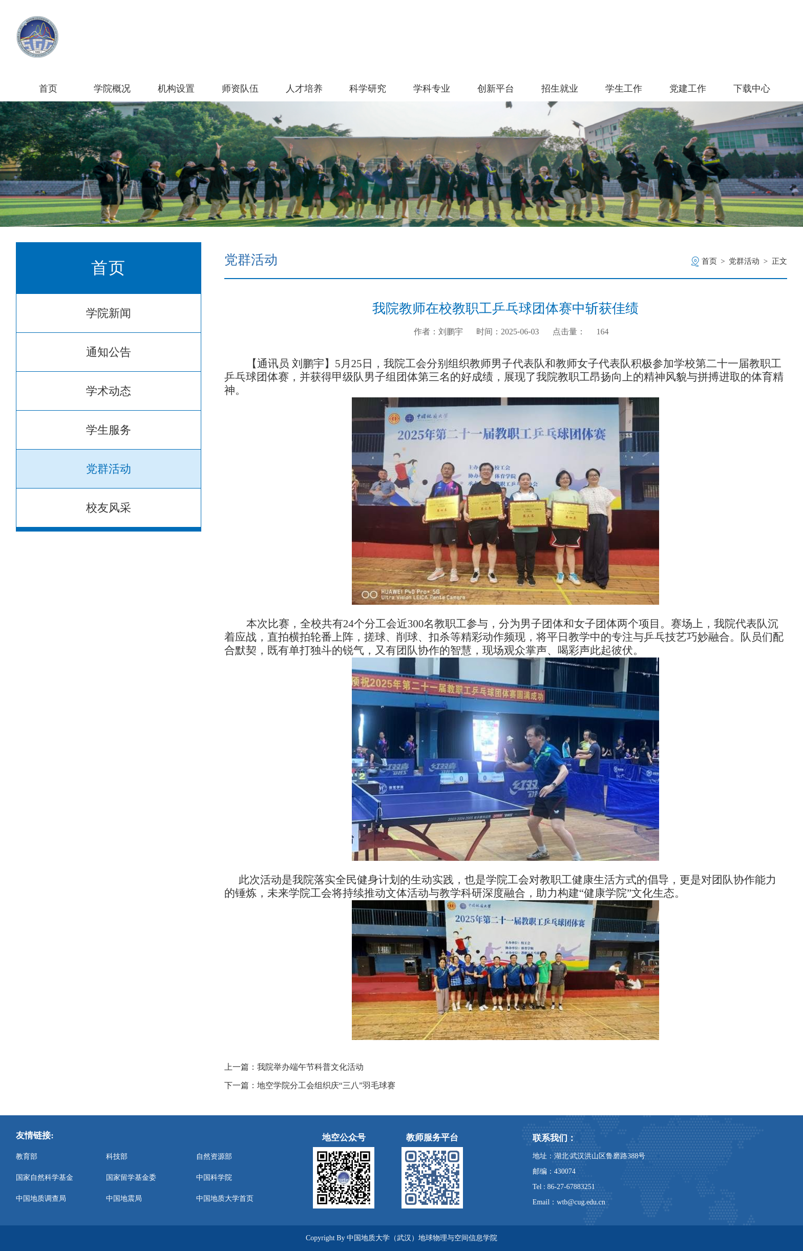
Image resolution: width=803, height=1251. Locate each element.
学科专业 (431, 88)
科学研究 (367, 88)
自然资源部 (214, 1156)
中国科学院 (214, 1177)
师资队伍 (240, 88)
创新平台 (495, 88)
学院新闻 (108, 313)
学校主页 (671, 24)
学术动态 (108, 391)
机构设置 (176, 88)
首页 (48, 88)
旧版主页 (767, 24)
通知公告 (108, 352)
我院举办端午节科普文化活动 (310, 1067)
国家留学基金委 (131, 1177)
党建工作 (687, 88)
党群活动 (108, 468)
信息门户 (719, 24)
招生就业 (559, 88)
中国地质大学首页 (224, 1198)
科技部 (117, 1156)
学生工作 (623, 88)
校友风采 (108, 507)
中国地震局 (124, 1198)
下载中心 (751, 88)
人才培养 (304, 88)
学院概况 (112, 88)
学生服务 (108, 429)
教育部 (26, 1156)
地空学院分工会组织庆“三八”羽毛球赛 (326, 1086)
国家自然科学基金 (44, 1177)
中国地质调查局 (41, 1198)
